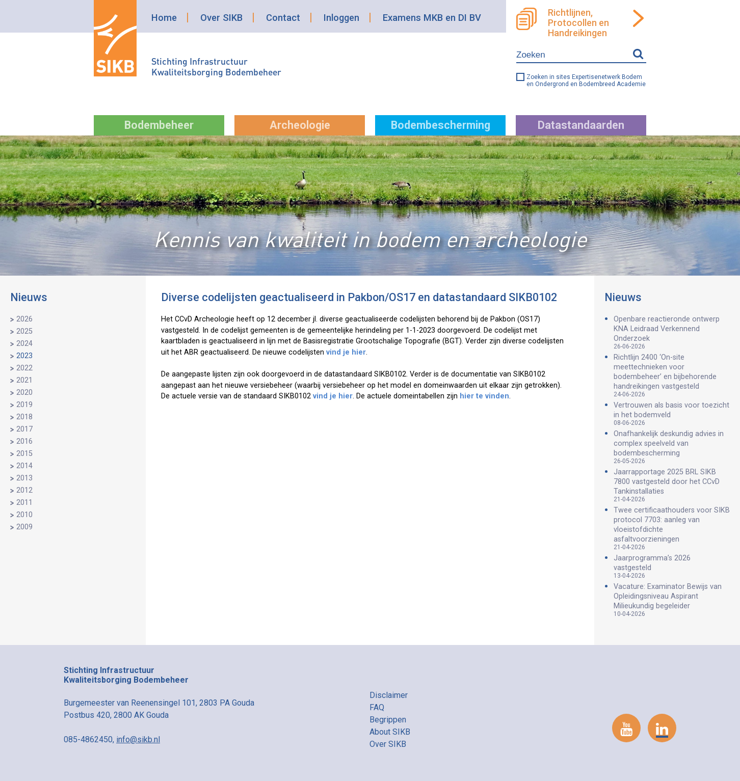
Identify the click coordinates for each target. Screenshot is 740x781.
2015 (24, 453)
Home (164, 17)
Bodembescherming (440, 125)
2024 (24, 343)
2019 (24, 404)
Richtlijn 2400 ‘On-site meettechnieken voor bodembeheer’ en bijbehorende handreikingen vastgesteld (672, 375)
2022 (24, 368)
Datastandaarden (581, 125)
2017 (24, 429)
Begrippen (387, 719)
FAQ (376, 707)
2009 (24, 527)
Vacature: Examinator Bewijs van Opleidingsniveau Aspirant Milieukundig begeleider (672, 599)
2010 (24, 514)
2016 (24, 441)
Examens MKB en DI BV (432, 17)
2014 (24, 466)
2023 (24, 356)
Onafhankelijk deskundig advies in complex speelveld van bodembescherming (672, 447)
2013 (24, 478)
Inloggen (341, 17)
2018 (24, 417)
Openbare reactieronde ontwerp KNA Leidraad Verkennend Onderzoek (672, 332)
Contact (283, 17)
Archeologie (300, 125)
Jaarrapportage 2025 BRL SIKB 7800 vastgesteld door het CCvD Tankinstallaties (672, 485)
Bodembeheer (159, 125)
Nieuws (28, 297)
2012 (24, 490)
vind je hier (346, 352)
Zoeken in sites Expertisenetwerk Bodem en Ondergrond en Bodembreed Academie (586, 80)
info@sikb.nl (138, 739)
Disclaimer (388, 695)
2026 (24, 319)
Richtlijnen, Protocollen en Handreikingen (578, 23)
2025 (24, 331)
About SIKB (389, 732)
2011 (24, 502)
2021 (24, 380)
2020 (24, 392)
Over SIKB (221, 17)
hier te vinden (484, 396)
